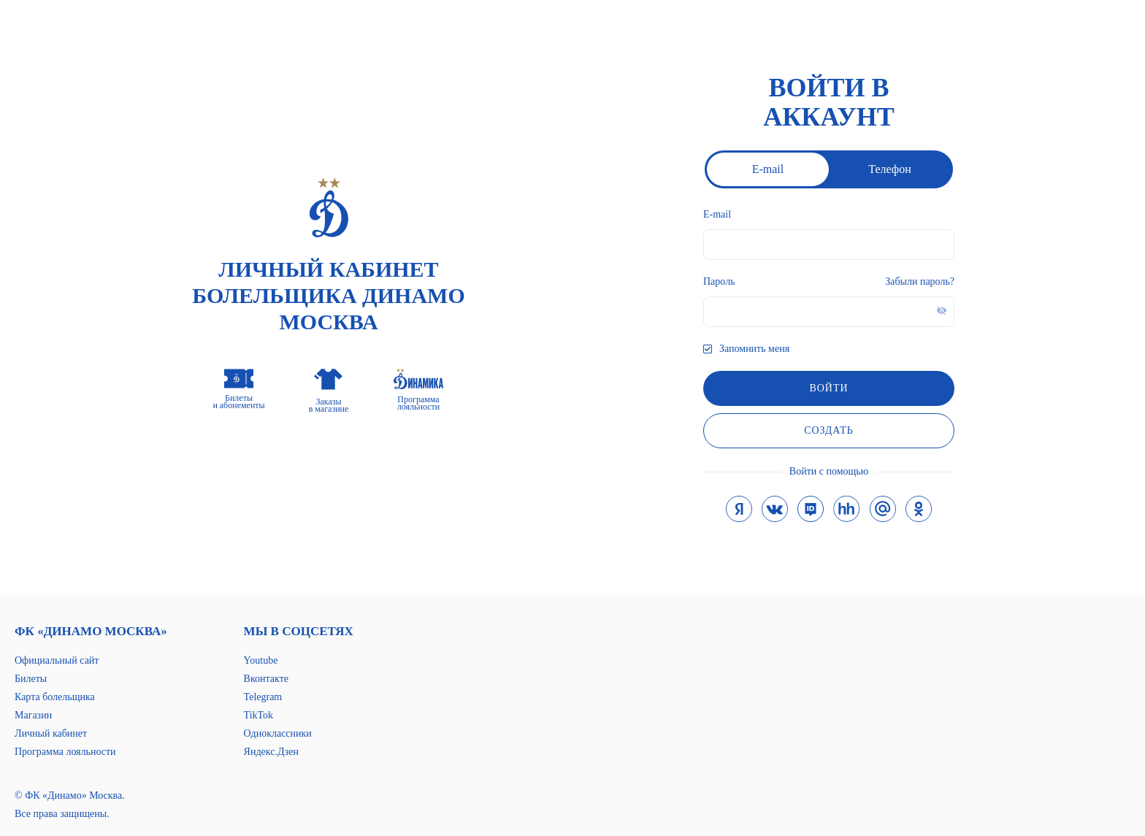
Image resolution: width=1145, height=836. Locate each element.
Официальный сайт (57, 660)
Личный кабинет (51, 733)
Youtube (261, 660)
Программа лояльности (65, 751)
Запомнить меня (754, 348)
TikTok (259, 715)
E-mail (768, 169)
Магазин (33, 715)
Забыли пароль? (919, 281)
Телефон (889, 169)
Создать (829, 430)
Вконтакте (266, 678)
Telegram (263, 696)
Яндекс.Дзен (271, 751)
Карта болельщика (55, 696)
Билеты (31, 678)
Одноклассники (278, 733)
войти (828, 388)
